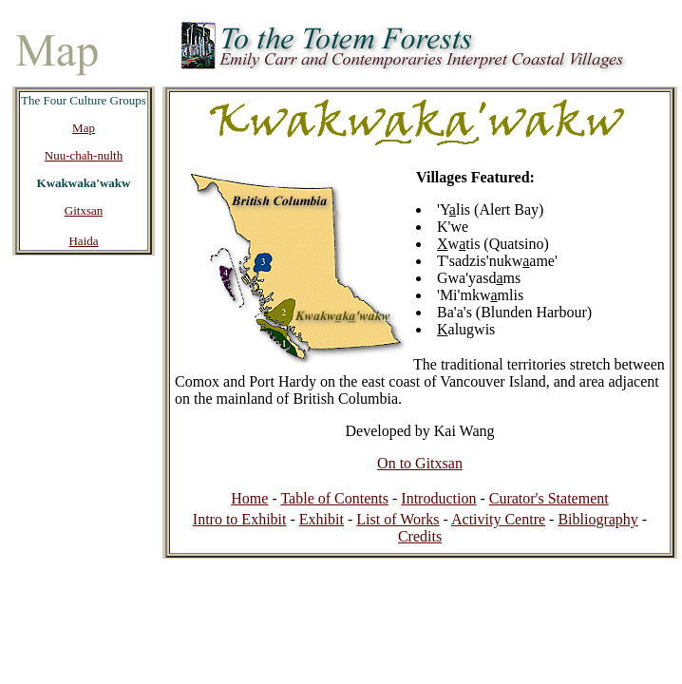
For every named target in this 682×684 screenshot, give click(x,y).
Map (83, 128)
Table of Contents (334, 498)
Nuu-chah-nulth (84, 155)
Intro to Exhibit (240, 519)
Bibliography (597, 519)
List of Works (397, 519)
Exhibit (321, 519)
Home (249, 498)
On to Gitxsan (420, 463)
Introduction (438, 498)
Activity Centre (498, 519)
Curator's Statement (549, 498)
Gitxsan (84, 210)
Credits (420, 536)
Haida (83, 241)
